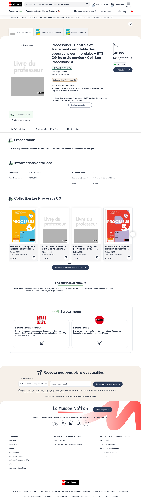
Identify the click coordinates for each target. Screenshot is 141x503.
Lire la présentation (78, 105)
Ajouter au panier (121, 70)
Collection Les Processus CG (64, 80)
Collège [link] (11, 448)
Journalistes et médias (108, 452)
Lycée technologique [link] (16, 456)
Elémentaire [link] (13, 444)
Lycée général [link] (14, 452)
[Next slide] (132, 234)
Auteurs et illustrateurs (108, 444)
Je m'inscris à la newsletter (106, 384)
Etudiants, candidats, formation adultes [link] (68, 444)
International (104, 456)
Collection (73, 129)
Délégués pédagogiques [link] (32, 496)
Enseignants (13, 436)
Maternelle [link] (12, 440)
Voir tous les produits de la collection (69, 267)
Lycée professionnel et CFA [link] (19, 460)
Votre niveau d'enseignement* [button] (31, 384)
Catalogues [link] (48, 496)
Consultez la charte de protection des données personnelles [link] (76, 396)
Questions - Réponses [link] (80, 496)
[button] (27, 72)
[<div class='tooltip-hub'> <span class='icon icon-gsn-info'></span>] (132, 58)
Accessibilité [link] (123, 491)
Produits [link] (115, 496)
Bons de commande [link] (62, 496)
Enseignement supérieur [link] (17, 468)
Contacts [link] (106, 496)
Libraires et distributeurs (109, 448)
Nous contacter (105, 11)
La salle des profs (124, 11)
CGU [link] (92, 496)
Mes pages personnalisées (85, 11)
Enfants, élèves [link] (59, 440)
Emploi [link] (113, 491)
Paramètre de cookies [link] (101, 491)
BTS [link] (10, 464)
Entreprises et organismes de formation (114, 436)
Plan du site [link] (17, 491)
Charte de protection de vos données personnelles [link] (71, 491)
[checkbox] (19, 390)
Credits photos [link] (44, 491)
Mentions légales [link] (30, 491)
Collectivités (104, 440)
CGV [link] (98, 496)
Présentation (18, 129)
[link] (41, 343)
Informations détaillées (46, 129)
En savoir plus (49, 396)
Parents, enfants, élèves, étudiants (67, 436)
